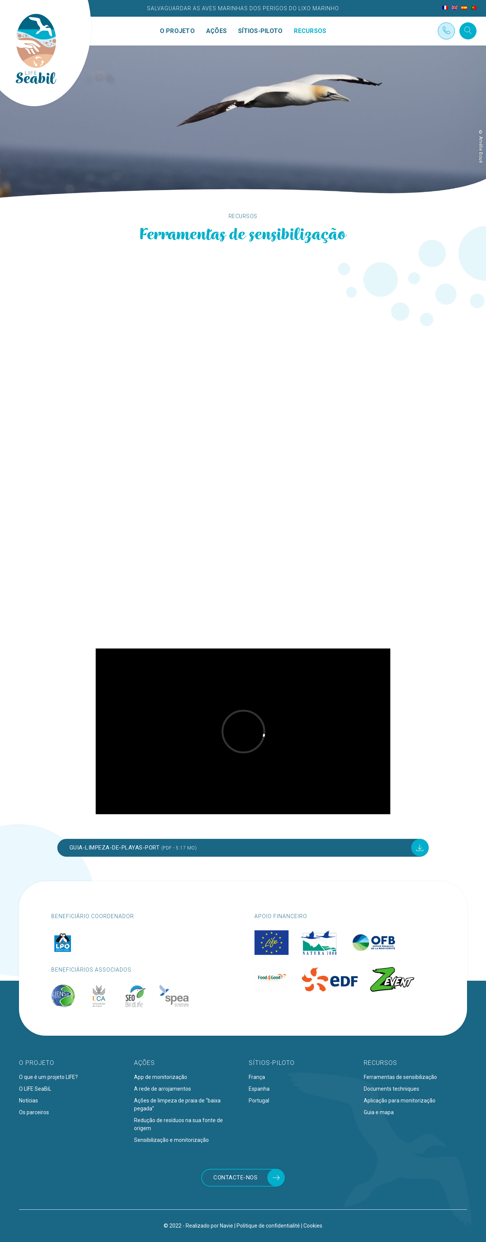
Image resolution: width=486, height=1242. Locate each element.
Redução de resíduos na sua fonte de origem (178, 1124)
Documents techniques (391, 1089)
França (257, 1077)
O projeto (177, 31)
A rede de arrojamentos (162, 1089)
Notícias (28, 1101)
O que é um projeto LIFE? (48, 1077)
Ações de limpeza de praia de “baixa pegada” (177, 1105)
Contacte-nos (235, 1177)
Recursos (310, 31)
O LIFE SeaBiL (35, 1089)
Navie (226, 1226)
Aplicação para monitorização (400, 1101)
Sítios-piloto (260, 31)
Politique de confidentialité (268, 1226)
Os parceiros (34, 1112)
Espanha (259, 1089)
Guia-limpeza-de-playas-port (133, 847)
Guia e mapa (379, 1112)
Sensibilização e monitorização (171, 1140)
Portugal (259, 1101)
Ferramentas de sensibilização (400, 1077)
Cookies (312, 1226)
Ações (216, 31)
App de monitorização (160, 1077)
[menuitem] (445, 7)
